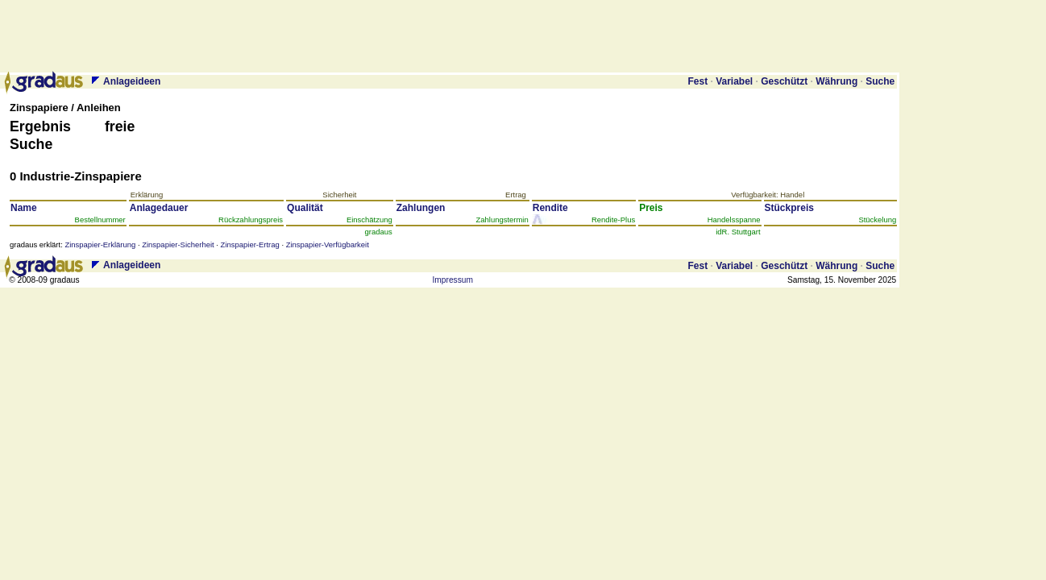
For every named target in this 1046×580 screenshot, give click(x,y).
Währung (836, 81)
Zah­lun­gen (425, 207)
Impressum (453, 280)
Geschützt (784, 81)
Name (28, 207)
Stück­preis (794, 207)
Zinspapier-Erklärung (99, 244)
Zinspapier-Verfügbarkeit (327, 244)
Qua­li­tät (309, 207)
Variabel (734, 81)
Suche (879, 81)
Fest (697, 81)
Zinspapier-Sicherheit (178, 244)
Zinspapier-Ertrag (250, 244)
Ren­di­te (555, 207)
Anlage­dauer (163, 207)
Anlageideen (131, 81)
